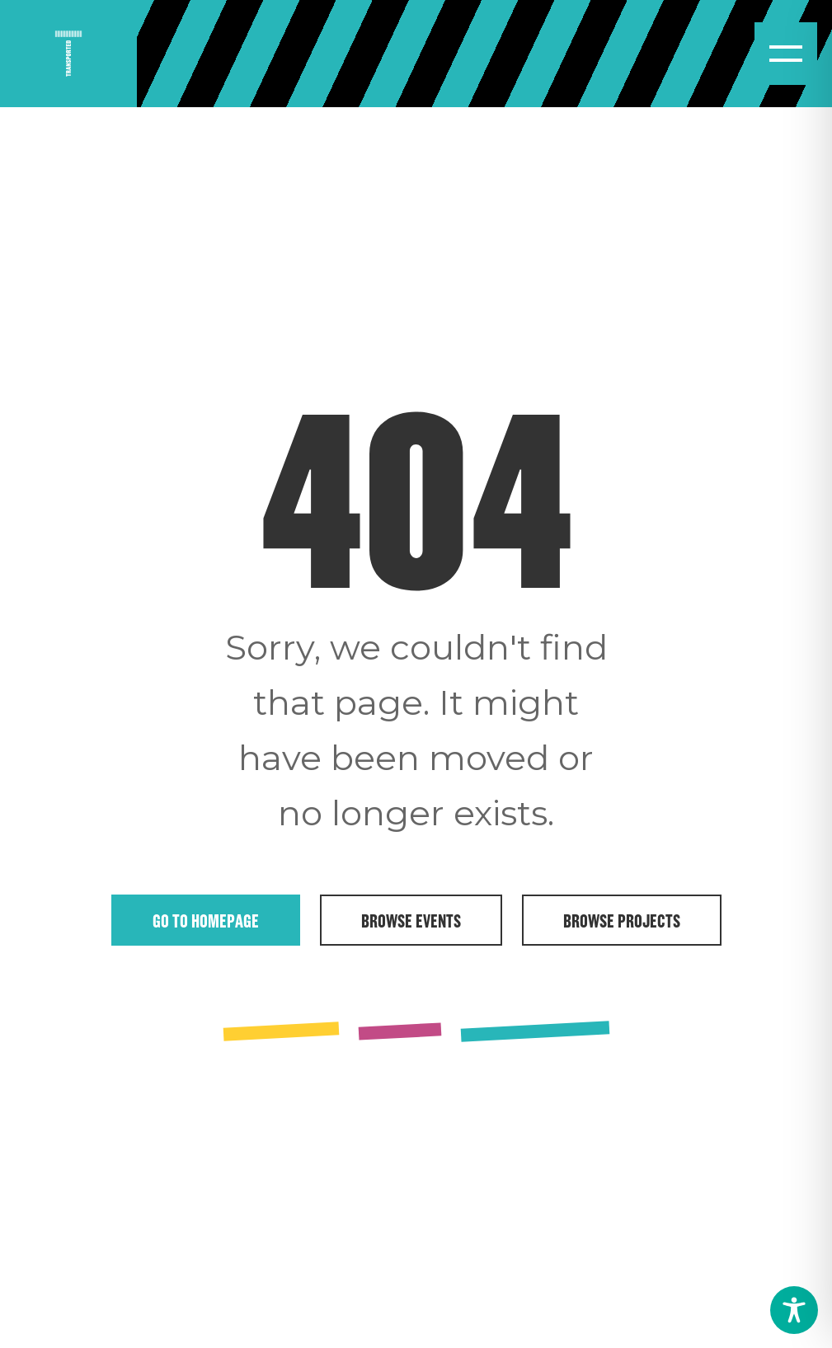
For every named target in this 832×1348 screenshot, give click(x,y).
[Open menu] (785, 53)
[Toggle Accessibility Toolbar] (794, 1310)
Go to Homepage (206, 920)
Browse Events (411, 920)
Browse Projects (621, 920)
